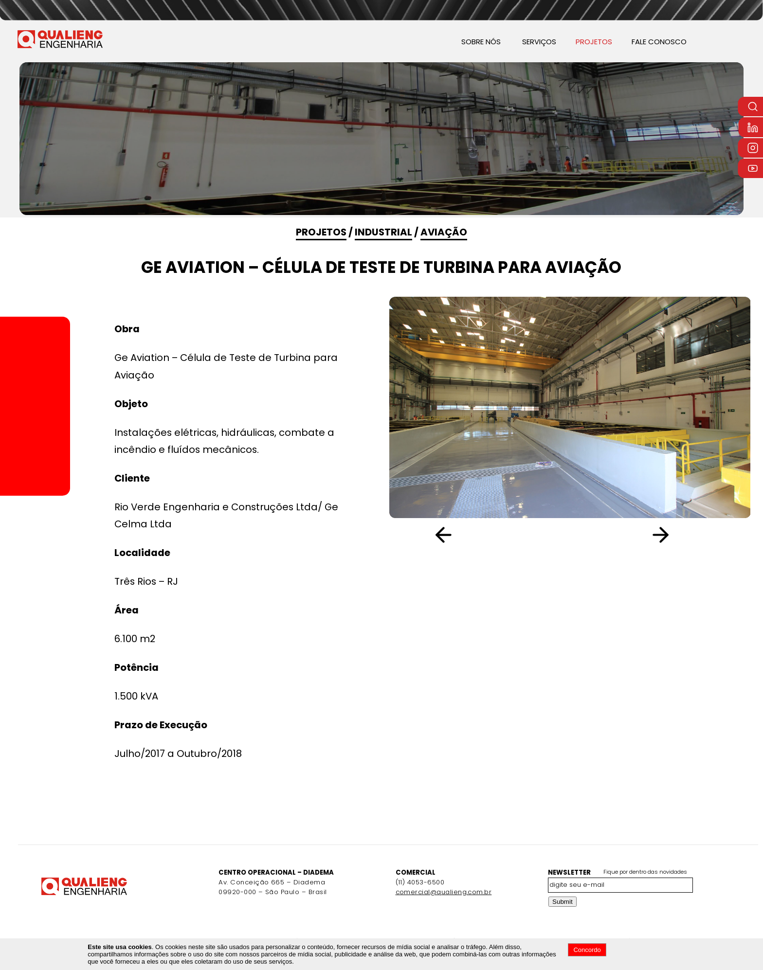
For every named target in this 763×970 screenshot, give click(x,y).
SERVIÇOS (539, 41)
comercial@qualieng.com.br (444, 892)
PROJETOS (594, 41)
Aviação (443, 232)
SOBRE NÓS (481, 41)
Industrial (383, 232)
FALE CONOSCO (659, 41)
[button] (666, 535)
